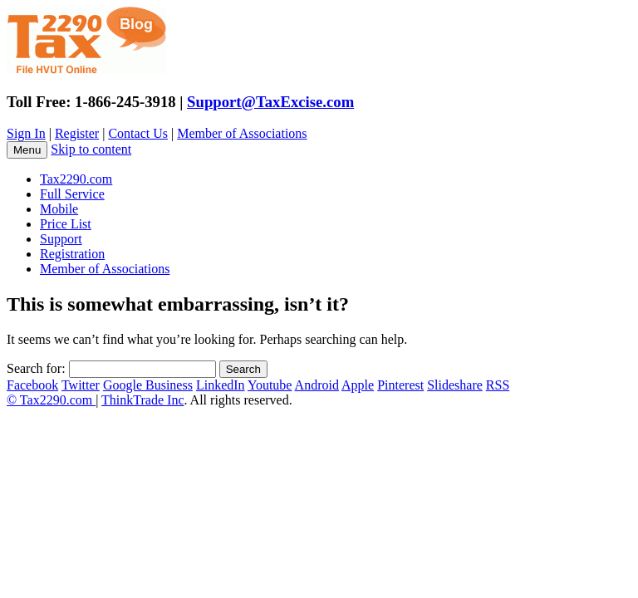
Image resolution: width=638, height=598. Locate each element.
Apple (357, 385)
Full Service (72, 194)
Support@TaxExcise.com (270, 101)
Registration (72, 254)
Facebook (32, 385)
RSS (497, 385)
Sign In (26, 133)
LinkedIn (220, 385)
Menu (27, 150)
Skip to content (91, 149)
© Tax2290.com (51, 400)
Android (317, 385)
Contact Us (138, 133)
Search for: (36, 368)
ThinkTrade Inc (142, 400)
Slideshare (455, 385)
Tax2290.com (76, 179)
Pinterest (400, 385)
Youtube (270, 385)
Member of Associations (242, 133)
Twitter (80, 385)
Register (77, 133)
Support (61, 239)
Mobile (59, 209)
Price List (65, 224)
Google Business (148, 385)
